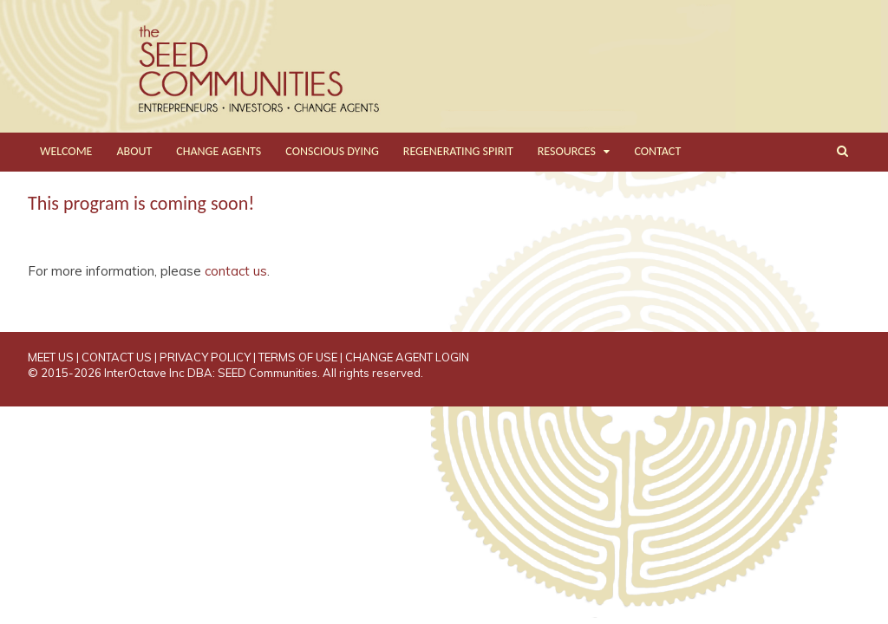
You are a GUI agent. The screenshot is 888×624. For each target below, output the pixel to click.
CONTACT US (117, 357)
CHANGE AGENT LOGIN (407, 357)
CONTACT (657, 151)
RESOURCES (567, 151)
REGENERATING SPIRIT (458, 151)
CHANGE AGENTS (218, 151)
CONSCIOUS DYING (332, 151)
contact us (236, 271)
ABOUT (134, 151)
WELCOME (66, 151)
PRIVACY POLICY (205, 357)
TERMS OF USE (297, 357)
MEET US (51, 357)
